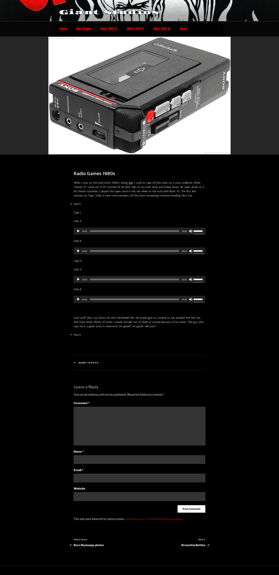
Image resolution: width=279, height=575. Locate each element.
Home (63, 29)
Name (79, 451)
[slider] (134, 231)
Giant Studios (109, 12)
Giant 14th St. (135, 29)
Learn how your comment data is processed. (154, 519)
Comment (82, 403)
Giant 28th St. (162, 29)
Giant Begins (84, 29)
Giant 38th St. (109, 29)
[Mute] (191, 231)
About (183, 29)
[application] (139, 231)
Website (79, 488)
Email (78, 470)
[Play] (78, 231)
